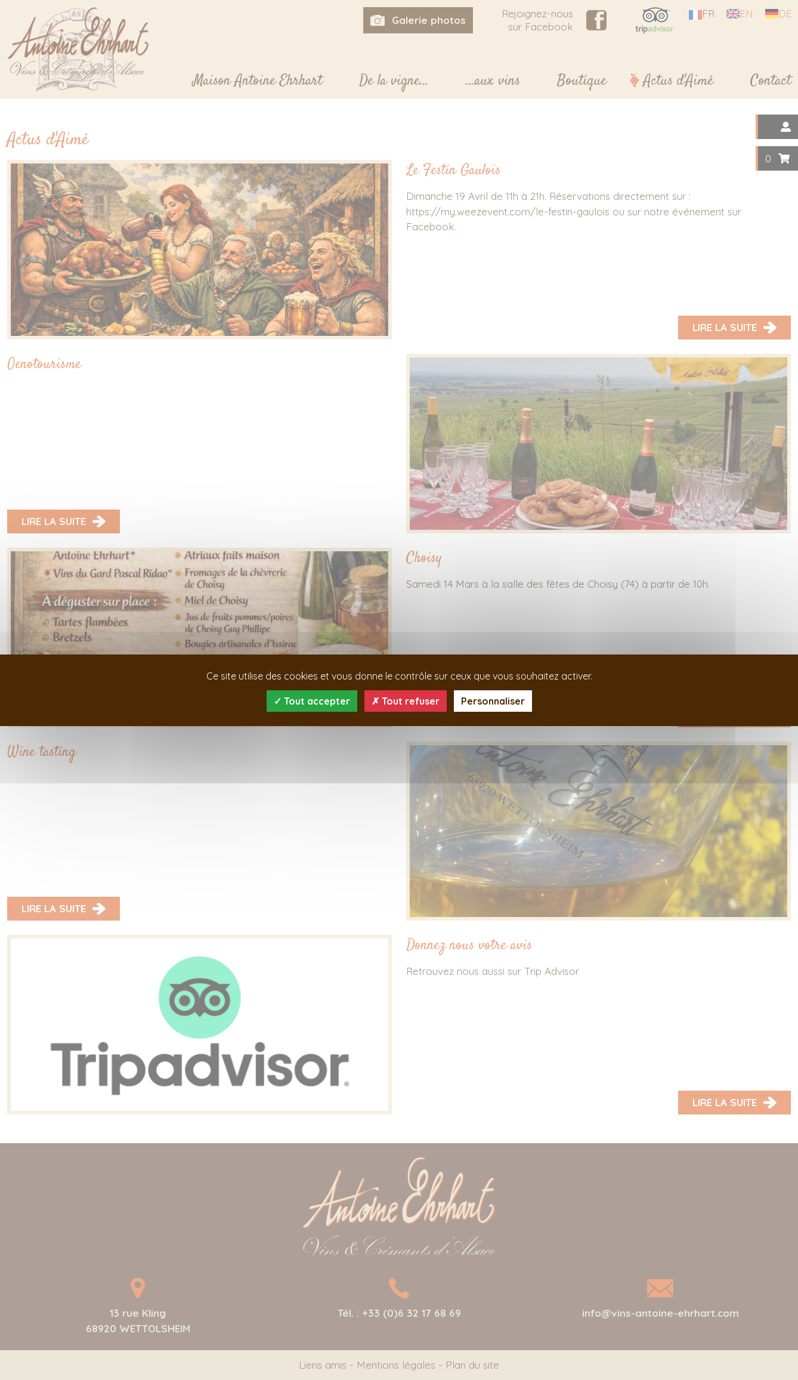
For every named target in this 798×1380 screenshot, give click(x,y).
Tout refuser (406, 701)
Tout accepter (312, 701)
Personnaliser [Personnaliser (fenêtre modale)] (493, 701)
